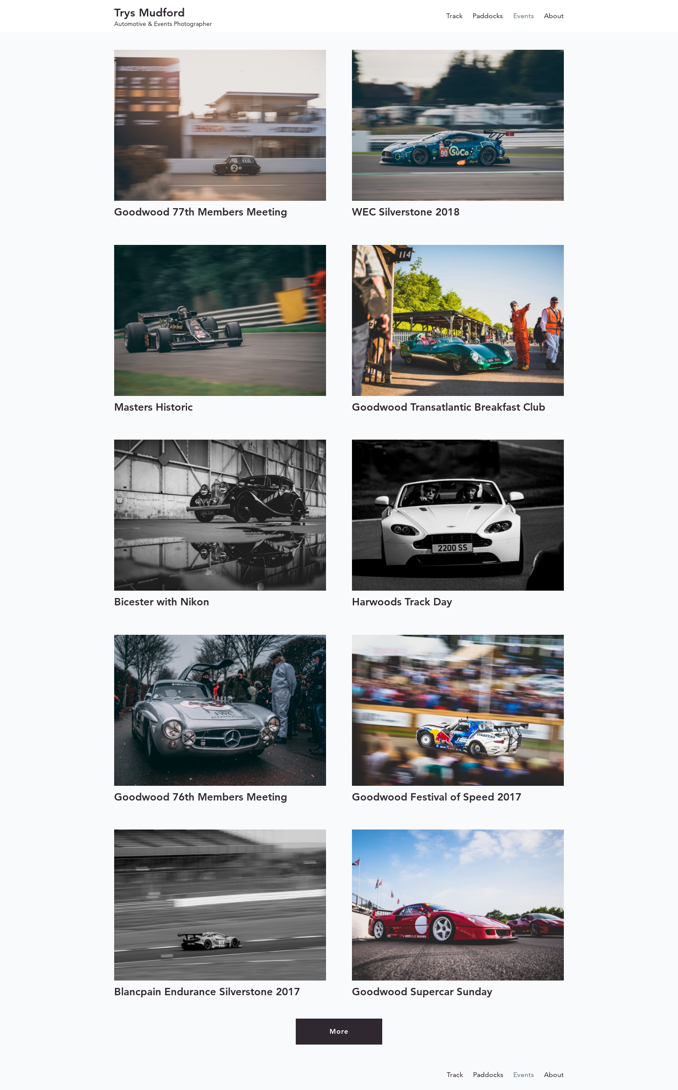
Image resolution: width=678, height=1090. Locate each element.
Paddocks (488, 16)
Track (454, 16)
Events (523, 16)
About (554, 16)
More (339, 1031)
